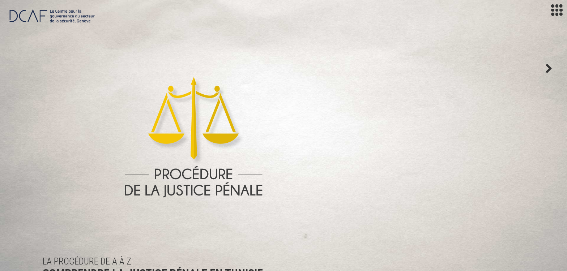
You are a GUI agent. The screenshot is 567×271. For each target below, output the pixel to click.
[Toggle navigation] (557, 10)
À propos (260, 185)
